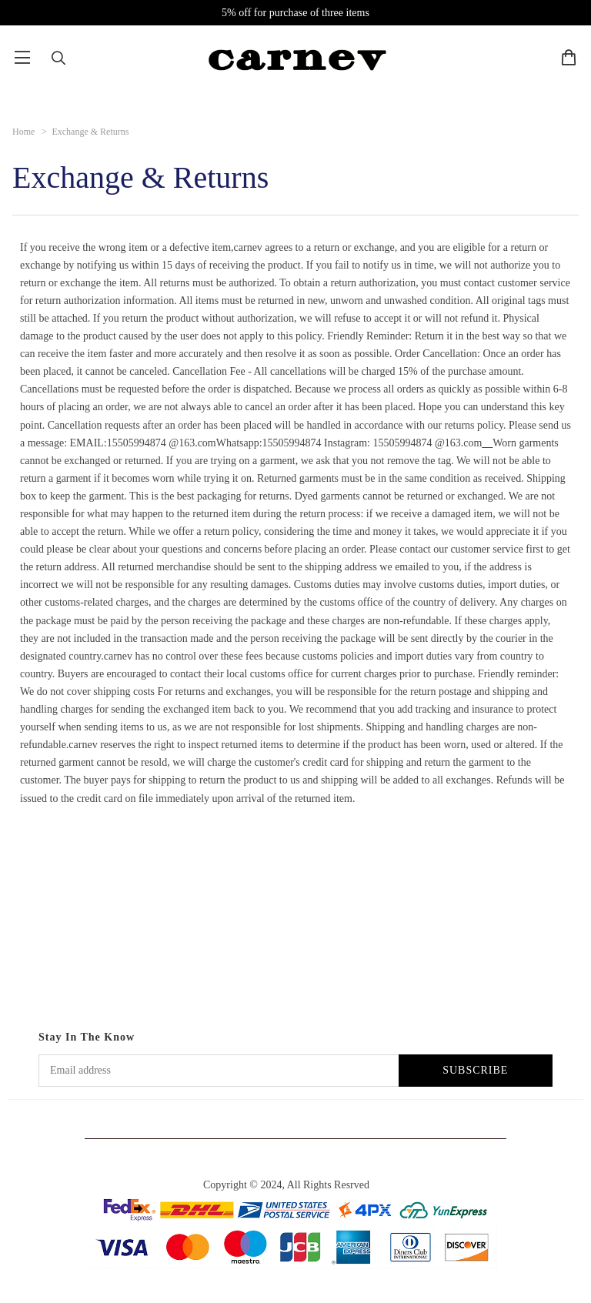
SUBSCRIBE (475, 1070)
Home (23, 131)
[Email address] (218, 1070)
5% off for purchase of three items (295, 12)
